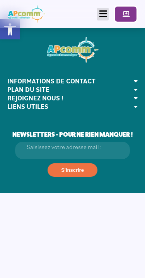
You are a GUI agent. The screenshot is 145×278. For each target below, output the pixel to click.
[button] (10, 29)
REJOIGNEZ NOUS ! (35, 98)
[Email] (72, 150)
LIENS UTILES (27, 106)
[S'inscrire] (72, 170)
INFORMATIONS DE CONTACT (51, 81)
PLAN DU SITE (28, 89)
